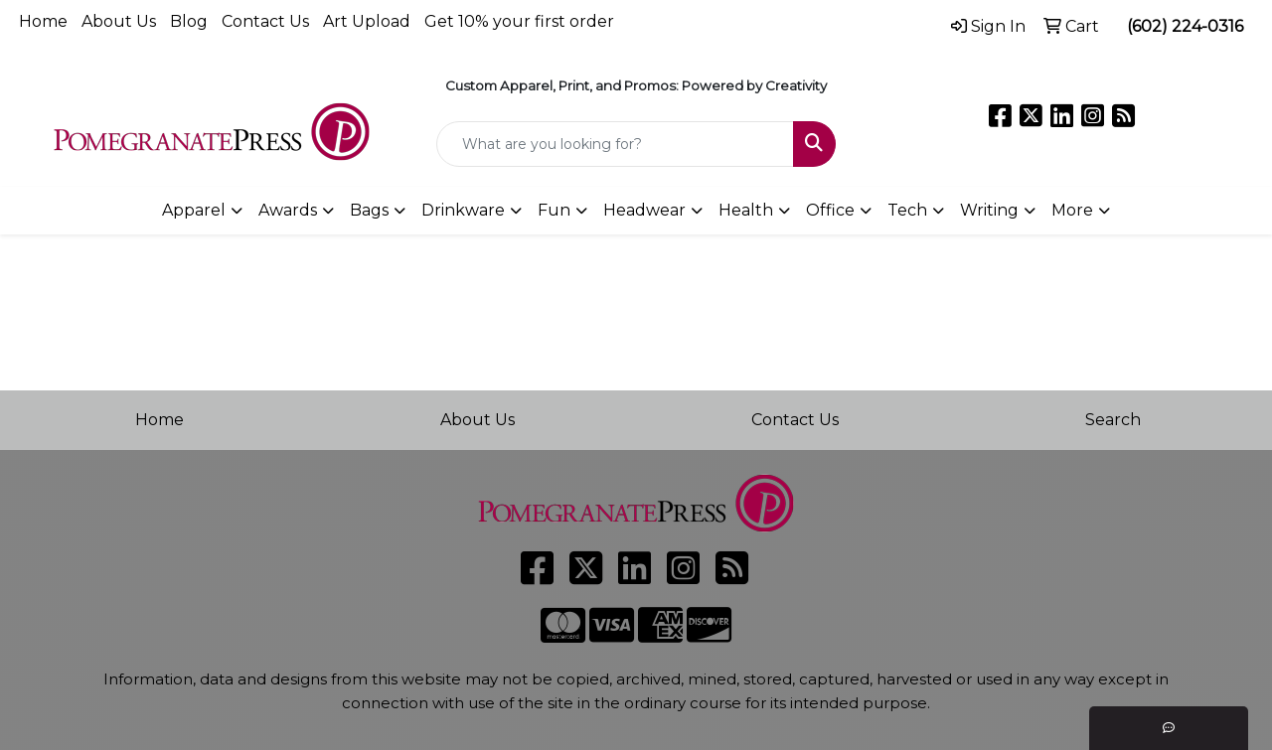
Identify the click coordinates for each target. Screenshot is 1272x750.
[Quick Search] (615, 144)
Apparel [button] (194, 210)
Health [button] (745, 210)
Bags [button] (369, 210)
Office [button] (830, 210)
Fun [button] (554, 210)
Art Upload (366, 21)
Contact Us (265, 21)
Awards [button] (287, 210)
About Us (118, 21)
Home (43, 21)
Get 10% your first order (519, 21)
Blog (189, 21)
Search (1113, 419)
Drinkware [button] (463, 210)
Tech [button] (907, 210)
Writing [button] (989, 210)
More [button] (1072, 210)
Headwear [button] (644, 210)
